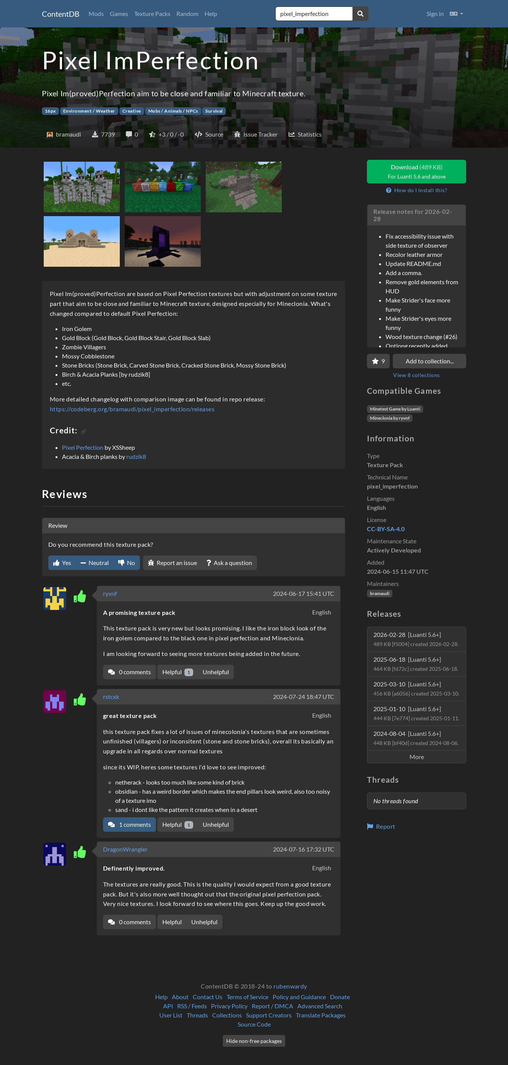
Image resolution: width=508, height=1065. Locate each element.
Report (381, 826)
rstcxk (111, 696)
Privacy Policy (229, 1005)
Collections (227, 1015)
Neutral (95, 562)
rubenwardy (290, 986)
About (180, 996)
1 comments (129, 824)
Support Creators (269, 1015)
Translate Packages (321, 1015)
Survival (214, 111)
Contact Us (207, 996)
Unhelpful (216, 671)
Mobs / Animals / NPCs (173, 111)
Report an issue (172, 562)
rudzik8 (136, 456)
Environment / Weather (89, 111)
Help (211, 13)
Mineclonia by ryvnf (390, 418)
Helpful (177, 672)
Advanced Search (319, 1005)
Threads (197, 1015)
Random (187, 13)
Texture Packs (152, 13)
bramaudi (379, 593)
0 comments (129, 671)
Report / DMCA (272, 1005)
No (126, 562)
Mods (96, 13)
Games (119, 13)
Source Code (254, 1024)
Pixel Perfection (82, 447)
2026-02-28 (416, 639)
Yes (62, 562)
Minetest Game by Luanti (395, 409)
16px (50, 111)
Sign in (435, 13)
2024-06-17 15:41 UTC (303, 593)
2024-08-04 (416, 738)
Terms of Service (247, 996)
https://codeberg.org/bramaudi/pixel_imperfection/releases (132, 408)
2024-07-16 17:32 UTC (303, 849)
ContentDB (60, 13)
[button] (456, 13)
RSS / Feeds (192, 1005)
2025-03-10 (416, 688)
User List (171, 1015)
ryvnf (110, 593)
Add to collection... (430, 361)
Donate (340, 996)
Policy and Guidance (299, 996)
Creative (131, 111)
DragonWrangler (125, 849)
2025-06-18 (415, 664)
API (168, 1005)
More (417, 756)
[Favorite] (378, 361)
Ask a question (229, 562)
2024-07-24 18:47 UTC (303, 696)
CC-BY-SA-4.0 (386, 528)
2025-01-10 (416, 713)
